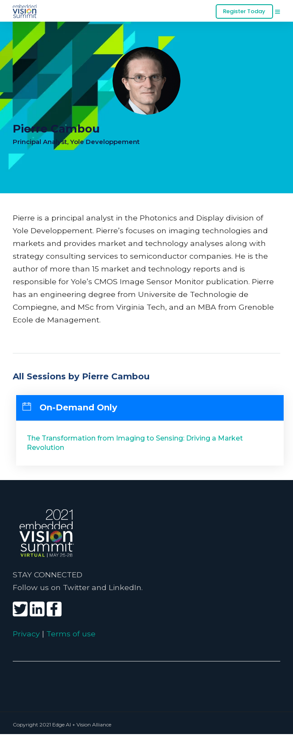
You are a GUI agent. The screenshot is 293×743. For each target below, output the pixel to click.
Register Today (244, 11)
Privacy (26, 633)
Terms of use (71, 633)
